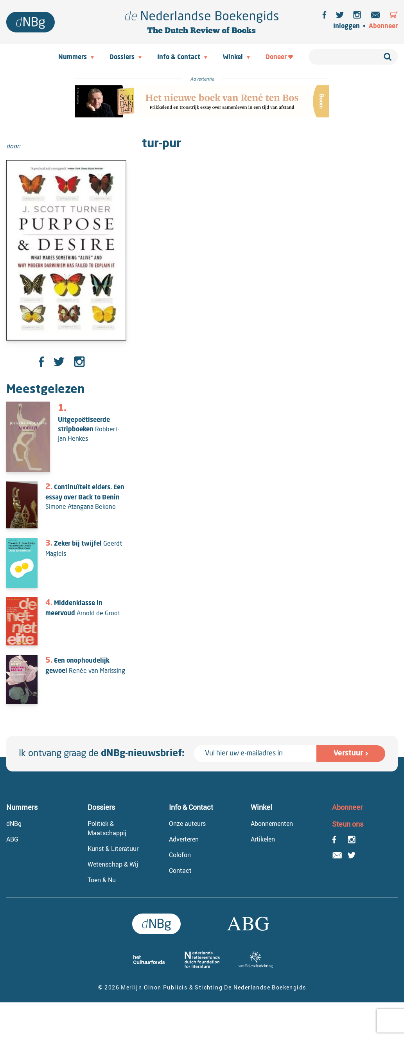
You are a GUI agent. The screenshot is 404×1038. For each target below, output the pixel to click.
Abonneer (383, 26)
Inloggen (346, 26)
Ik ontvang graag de (102, 754)
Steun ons (347, 824)
